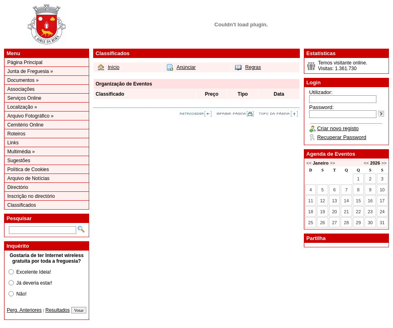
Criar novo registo (338, 128)
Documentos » (22, 80)
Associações (20, 89)
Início (114, 67)
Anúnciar (186, 67)
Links (13, 143)
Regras (253, 67)
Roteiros (16, 134)
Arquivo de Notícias (28, 178)
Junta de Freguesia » (30, 71)
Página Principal (25, 62)
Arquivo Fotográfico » (30, 116)
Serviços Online (24, 98)
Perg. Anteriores (24, 310)
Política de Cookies (28, 169)
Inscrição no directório (31, 196)
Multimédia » (21, 151)
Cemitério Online (25, 125)
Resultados (57, 310)
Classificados (21, 205)
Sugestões (18, 160)
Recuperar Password (341, 137)
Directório (17, 187)
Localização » (22, 107)
